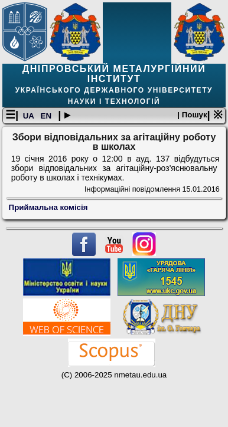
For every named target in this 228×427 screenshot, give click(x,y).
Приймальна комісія (48, 207)
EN (47, 115)
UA (29, 115)
